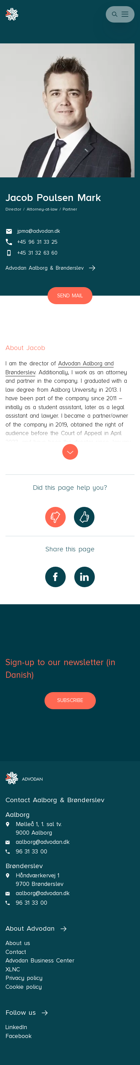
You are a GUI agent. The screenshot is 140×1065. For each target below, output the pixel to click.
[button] (125, 14)
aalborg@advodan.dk (42, 842)
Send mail (70, 296)
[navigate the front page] (24, 778)
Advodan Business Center (39, 960)
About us (17, 943)
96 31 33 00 (31, 851)
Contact (15, 952)
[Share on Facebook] (55, 577)
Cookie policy (23, 986)
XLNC (12, 969)
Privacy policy (23, 978)
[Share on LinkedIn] (84, 577)
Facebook (18, 1036)
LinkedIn (16, 1027)
